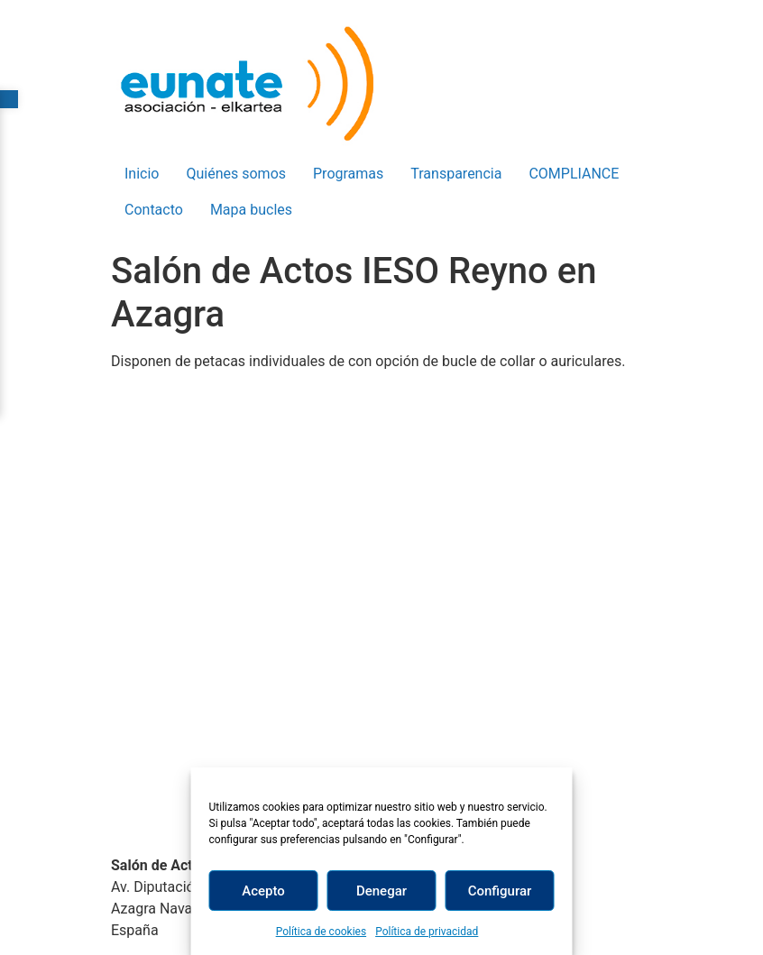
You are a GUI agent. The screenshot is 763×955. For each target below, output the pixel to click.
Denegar (381, 891)
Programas (348, 173)
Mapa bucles (251, 209)
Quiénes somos (236, 173)
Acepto (263, 891)
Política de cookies (321, 931)
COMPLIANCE (574, 173)
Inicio (141, 173)
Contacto (153, 209)
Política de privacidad (426, 931)
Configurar (500, 891)
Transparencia (455, 173)
